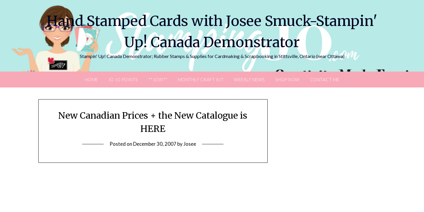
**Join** (158, 79)
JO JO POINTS (123, 79)
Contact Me (324, 79)
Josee (189, 144)
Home (91, 79)
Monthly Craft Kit (201, 79)
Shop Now (287, 79)
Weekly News (249, 79)
